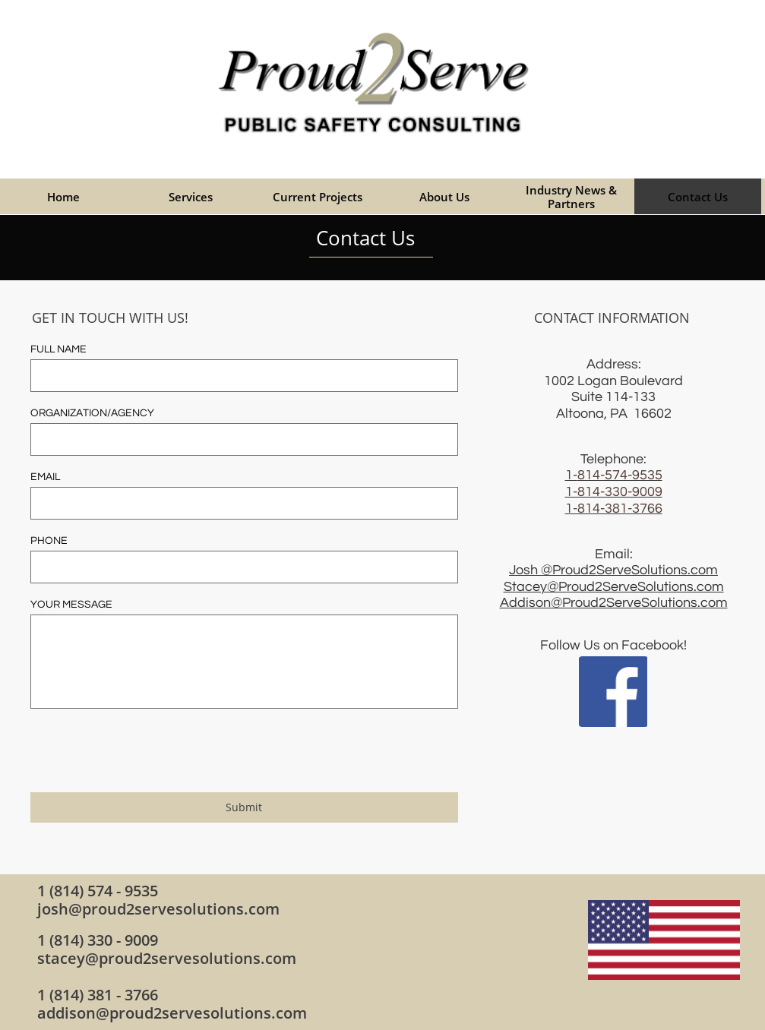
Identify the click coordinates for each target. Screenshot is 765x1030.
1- (571, 475)
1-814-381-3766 (613, 508)
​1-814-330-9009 (613, 492)
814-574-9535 (619, 475)
